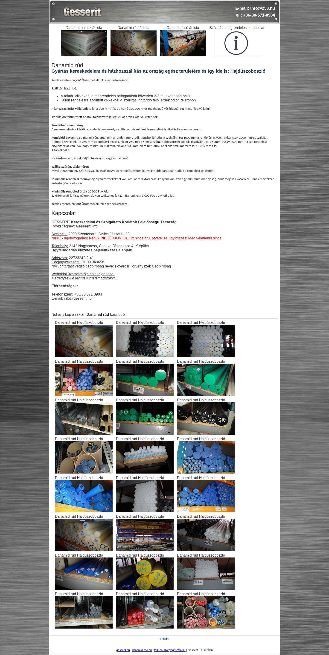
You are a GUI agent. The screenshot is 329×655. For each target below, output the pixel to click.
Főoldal (164, 639)
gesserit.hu (123, 650)
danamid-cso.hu (142, 650)
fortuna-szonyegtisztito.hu (170, 650)
